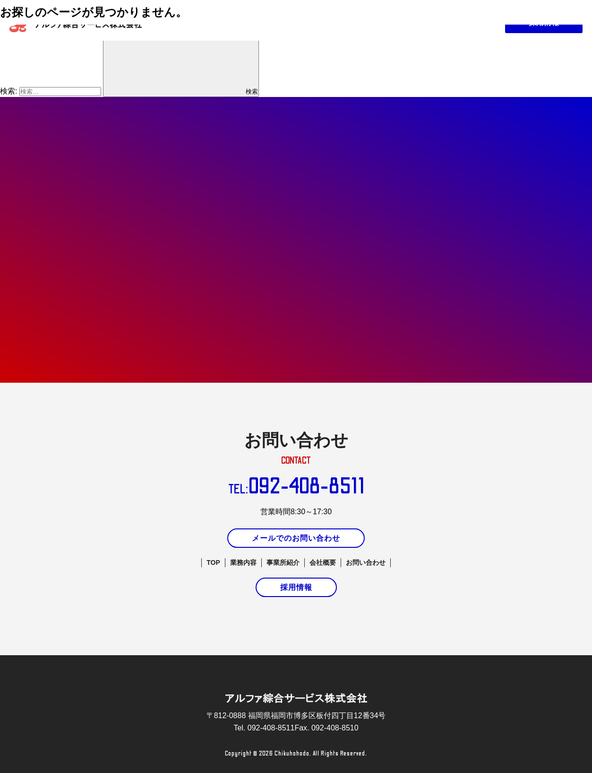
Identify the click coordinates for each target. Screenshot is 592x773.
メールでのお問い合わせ (296, 538)
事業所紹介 (283, 562)
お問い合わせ (366, 562)
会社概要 (322, 562)
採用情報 (296, 587)
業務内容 (243, 562)
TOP (213, 562)
